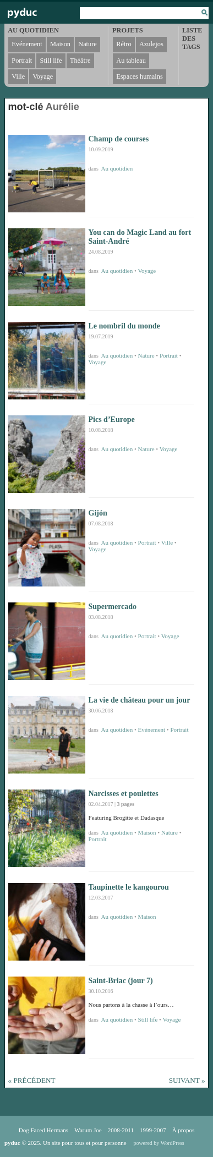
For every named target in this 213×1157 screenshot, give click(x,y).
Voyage (147, 270)
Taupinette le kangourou (129, 887)
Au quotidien (117, 168)
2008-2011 (121, 1130)
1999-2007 (153, 1130)
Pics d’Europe (112, 419)
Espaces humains (139, 76)
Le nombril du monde (124, 326)
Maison (147, 832)
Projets (127, 30)
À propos (183, 1130)
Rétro (123, 44)
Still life (148, 1019)
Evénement (151, 729)
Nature (146, 355)
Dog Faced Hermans (43, 1130)
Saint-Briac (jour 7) (121, 981)
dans (94, 169)
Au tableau (131, 60)
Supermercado (113, 606)
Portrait (169, 355)
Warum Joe (88, 1130)
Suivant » (187, 1080)
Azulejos (151, 44)
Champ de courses (119, 139)
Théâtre (80, 60)
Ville (167, 542)
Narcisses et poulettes (124, 793)
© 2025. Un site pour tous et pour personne (65, 1142)
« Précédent (32, 1080)
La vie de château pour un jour (139, 700)
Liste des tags (192, 38)
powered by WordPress (158, 1143)
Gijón (98, 513)
